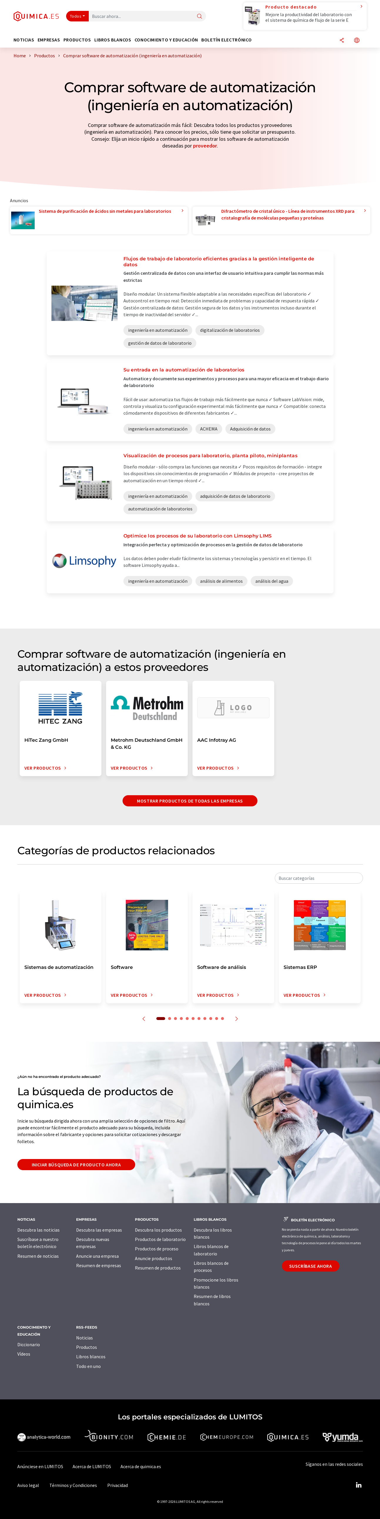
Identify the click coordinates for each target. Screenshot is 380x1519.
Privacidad (117, 1485)
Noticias (84, 1338)
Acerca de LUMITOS (92, 1466)
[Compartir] (342, 40)
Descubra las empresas (99, 1230)
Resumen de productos (158, 1268)
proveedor (205, 145)
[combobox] (319, 878)
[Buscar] (199, 16)
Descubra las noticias (38, 1230)
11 (222, 1018)
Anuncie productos (153, 1258)
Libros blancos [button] (112, 40)
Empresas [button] (49, 40)
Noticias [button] (24, 40)
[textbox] (319, 878)
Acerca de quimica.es (140, 1466)
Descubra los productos (158, 1230)
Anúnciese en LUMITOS (40, 1466)
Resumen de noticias (38, 1256)
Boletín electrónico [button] (226, 40)
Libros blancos (91, 1356)
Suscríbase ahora (310, 1266)
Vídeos (23, 1354)
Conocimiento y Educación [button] (166, 40)
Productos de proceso (156, 1249)
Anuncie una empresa (97, 1256)
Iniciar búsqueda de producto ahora (76, 1165)
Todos (76, 16)
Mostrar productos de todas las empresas (190, 801)
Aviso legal (28, 1485)
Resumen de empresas (98, 1265)
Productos (86, 1347)
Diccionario (28, 1344)
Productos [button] (77, 40)
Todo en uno (88, 1366)
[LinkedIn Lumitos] (359, 1485)
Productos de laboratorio (160, 1239)
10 (216, 1018)
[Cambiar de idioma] (357, 40)
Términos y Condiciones (73, 1485)
